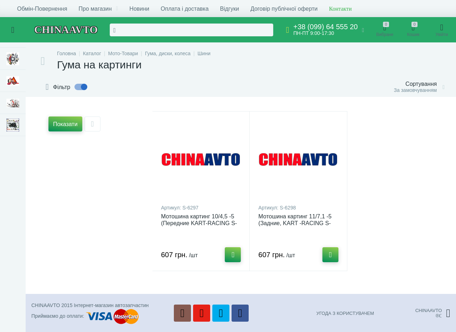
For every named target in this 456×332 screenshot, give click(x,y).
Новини (139, 9)
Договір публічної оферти (284, 9)
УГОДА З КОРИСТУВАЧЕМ (345, 313)
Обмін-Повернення (42, 9)
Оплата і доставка (185, 9)
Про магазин (98, 9)
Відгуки (229, 9)
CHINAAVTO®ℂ (432, 313)
